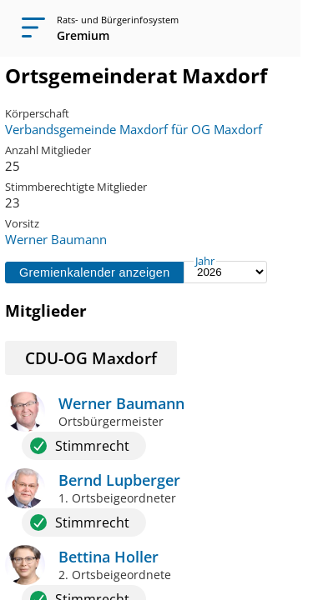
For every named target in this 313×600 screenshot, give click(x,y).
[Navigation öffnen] (28, 28)
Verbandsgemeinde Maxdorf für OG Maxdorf (133, 129)
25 (12, 166)
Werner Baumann (56, 239)
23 (12, 202)
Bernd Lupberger (119, 480)
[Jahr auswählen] (225, 272)
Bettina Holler (108, 557)
